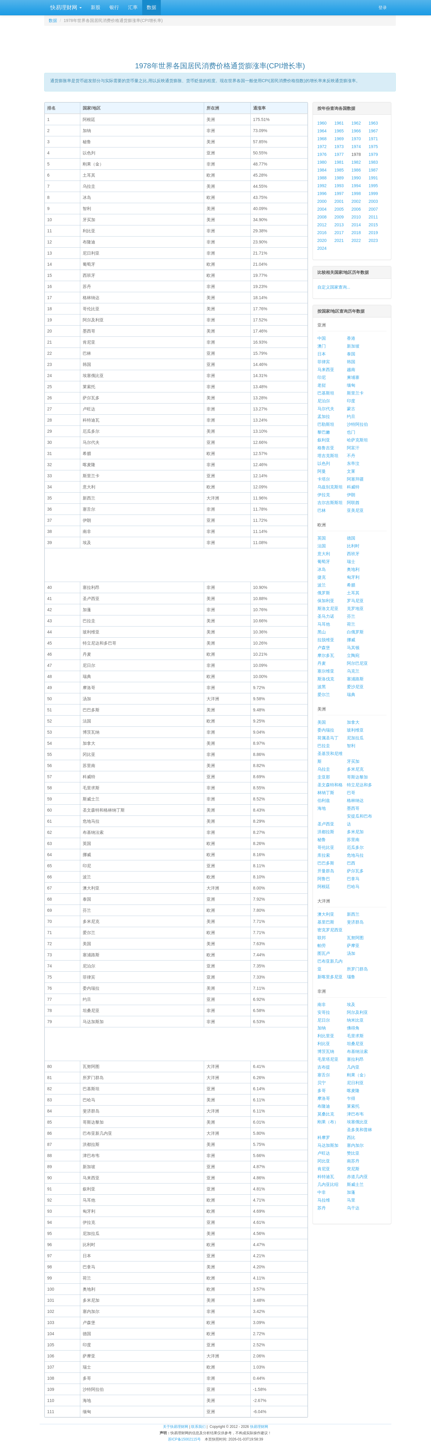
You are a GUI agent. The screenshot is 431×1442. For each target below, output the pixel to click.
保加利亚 (325, 600)
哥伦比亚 (325, 847)
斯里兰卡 (355, 393)
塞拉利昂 (355, 1059)
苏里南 (353, 839)
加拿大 (353, 722)
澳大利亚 (325, 914)
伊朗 (351, 494)
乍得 (351, 1098)
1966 (356, 130)
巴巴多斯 (325, 863)
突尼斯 (353, 1168)
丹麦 (321, 663)
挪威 (351, 639)
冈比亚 (323, 1161)
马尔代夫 (325, 408)
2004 (322, 209)
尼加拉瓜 (355, 737)
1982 (356, 162)
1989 (339, 177)
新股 (95, 7)
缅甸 (351, 385)
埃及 (351, 1004)
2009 (339, 217)
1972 (322, 146)
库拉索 (323, 855)
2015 (373, 224)
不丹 (351, 455)
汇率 (133, 7)
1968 (322, 138)
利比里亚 (325, 1035)
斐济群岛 (355, 922)
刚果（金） (357, 1074)
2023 (373, 240)
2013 (339, 224)
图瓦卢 (323, 953)
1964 (322, 130)
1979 (373, 154)
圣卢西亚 (325, 824)
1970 (356, 138)
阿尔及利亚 (357, 1012)
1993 (339, 185)
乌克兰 (353, 671)
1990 (356, 177)
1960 (322, 123)
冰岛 (321, 569)
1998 (356, 193)
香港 (351, 338)
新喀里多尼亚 (330, 976)
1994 (356, 185)
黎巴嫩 (323, 432)
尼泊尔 (323, 400)
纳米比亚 (355, 1020)
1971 (373, 138)
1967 (373, 130)
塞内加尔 (355, 1145)
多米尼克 (355, 769)
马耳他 (323, 624)
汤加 (351, 953)
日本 (321, 353)
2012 (322, 224)
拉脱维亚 (325, 639)
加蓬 (351, 1192)
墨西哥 (353, 808)
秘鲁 (321, 839)
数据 (151, 7)
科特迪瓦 (325, 1176)
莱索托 (353, 1106)
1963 (373, 123)
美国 (321, 722)
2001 (339, 201)
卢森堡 (323, 647)
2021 (339, 240)
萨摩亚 (353, 945)
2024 (322, 248)
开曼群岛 (325, 870)
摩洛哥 (323, 1098)
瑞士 (351, 561)
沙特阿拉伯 (357, 424)
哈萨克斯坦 (357, 440)
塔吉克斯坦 (327, 455)
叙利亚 (323, 440)
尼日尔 (323, 1020)
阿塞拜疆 (355, 479)
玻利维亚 (355, 730)
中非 (321, 1192)
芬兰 (351, 616)
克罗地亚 (355, 608)
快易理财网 (65, 8)
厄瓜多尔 (355, 847)
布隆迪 (323, 1106)
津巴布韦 (355, 1114)
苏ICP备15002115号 (184, 1439)
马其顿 (353, 647)
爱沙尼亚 (355, 686)
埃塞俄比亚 (357, 1121)
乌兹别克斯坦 (330, 486)
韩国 (351, 361)
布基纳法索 (357, 1051)
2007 (373, 209)
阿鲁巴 (323, 878)
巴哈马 (353, 886)
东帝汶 (353, 463)
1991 (373, 177)
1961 (339, 123)
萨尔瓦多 (355, 870)
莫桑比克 (325, 1114)
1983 (373, 162)
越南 (351, 369)
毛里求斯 (355, 1035)
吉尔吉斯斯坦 (330, 502)
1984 (322, 170)
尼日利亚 (355, 1082)
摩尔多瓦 (325, 655)
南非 (321, 1004)
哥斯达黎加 (357, 777)
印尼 (321, 377)
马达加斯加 (327, 1145)
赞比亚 (353, 1153)
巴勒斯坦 (325, 424)
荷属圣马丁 (327, 737)
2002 (356, 201)
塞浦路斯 (355, 678)
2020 (322, 240)
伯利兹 (323, 800)
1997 (339, 193)
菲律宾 (323, 361)
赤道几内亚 (357, 1176)
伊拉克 (323, 494)
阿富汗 (353, 447)
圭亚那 (323, 777)
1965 (339, 130)
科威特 (353, 486)
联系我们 (198, 1427)
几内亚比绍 (327, 1184)
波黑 (321, 686)
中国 (321, 338)
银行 (114, 7)
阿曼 (321, 471)
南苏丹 (353, 1161)
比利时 (353, 545)
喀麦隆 (353, 1090)
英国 (321, 538)
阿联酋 (353, 502)
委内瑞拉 (325, 730)
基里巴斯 (325, 922)
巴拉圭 (323, 745)
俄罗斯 (323, 592)
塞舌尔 (323, 1074)
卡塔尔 (323, 479)
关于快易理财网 (175, 1427)
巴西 (351, 863)
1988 (322, 177)
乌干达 (353, 1207)
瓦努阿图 (355, 937)
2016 (322, 232)
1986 (356, 170)
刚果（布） (327, 1121)
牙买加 (353, 761)
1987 (373, 170)
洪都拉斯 (325, 831)
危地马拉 (355, 855)
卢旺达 (323, 1153)
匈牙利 (353, 577)
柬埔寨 (353, 377)
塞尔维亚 (325, 671)
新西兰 (353, 914)
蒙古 (351, 408)
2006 (356, 209)
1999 (373, 193)
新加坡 (353, 346)
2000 (322, 201)
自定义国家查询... (333, 287)
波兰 (321, 585)
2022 (356, 240)
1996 (322, 193)
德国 (351, 538)
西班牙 (353, 553)
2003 (373, 201)
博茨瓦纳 (325, 1051)
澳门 (321, 346)
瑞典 (351, 694)
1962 (356, 123)
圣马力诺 (325, 616)
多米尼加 (355, 831)
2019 (373, 232)
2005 (339, 209)
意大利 (323, 553)
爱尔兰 (323, 694)
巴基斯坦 (325, 393)
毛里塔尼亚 (327, 1059)
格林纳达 (355, 800)
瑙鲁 (351, 976)
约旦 (351, 416)
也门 (351, 432)
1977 (339, 154)
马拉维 (323, 1200)
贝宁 (321, 1082)
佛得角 (353, 1028)
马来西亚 (325, 369)
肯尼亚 (323, 1168)
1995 (373, 185)
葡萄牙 (323, 561)
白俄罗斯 (355, 632)
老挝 (321, 385)
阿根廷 (323, 886)
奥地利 (353, 569)
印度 (351, 400)
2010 (356, 217)
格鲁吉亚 (325, 447)
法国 (321, 545)
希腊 (351, 585)
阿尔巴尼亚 (357, 663)
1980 (322, 162)
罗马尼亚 (355, 600)
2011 (373, 217)
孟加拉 (323, 416)
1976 (322, 154)
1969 (339, 138)
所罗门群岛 (357, 969)
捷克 (321, 577)
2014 (356, 224)
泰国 (351, 353)
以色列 (323, 463)
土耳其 (353, 592)
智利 (351, 745)
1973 (339, 146)
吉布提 (323, 1067)
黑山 (321, 632)
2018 (356, 232)
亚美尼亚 (355, 510)
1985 (339, 170)
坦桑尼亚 (355, 1043)
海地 (321, 808)
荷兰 (351, 624)
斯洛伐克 (325, 678)
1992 (322, 185)
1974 (356, 146)
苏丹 (321, 1207)
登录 (382, 7)
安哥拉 (323, 1012)
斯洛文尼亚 (327, 608)
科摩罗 (323, 1137)
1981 (339, 162)
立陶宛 (353, 655)
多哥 (321, 1090)
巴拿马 (353, 878)
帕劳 (321, 945)
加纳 (321, 1028)
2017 (339, 232)
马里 (351, 1200)
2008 (322, 217)
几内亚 (353, 1067)
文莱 (351, 471)
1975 (373, 146)
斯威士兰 (355, 1184)
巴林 (321, 510)
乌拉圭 (323, 769)
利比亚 (323, 1043)
